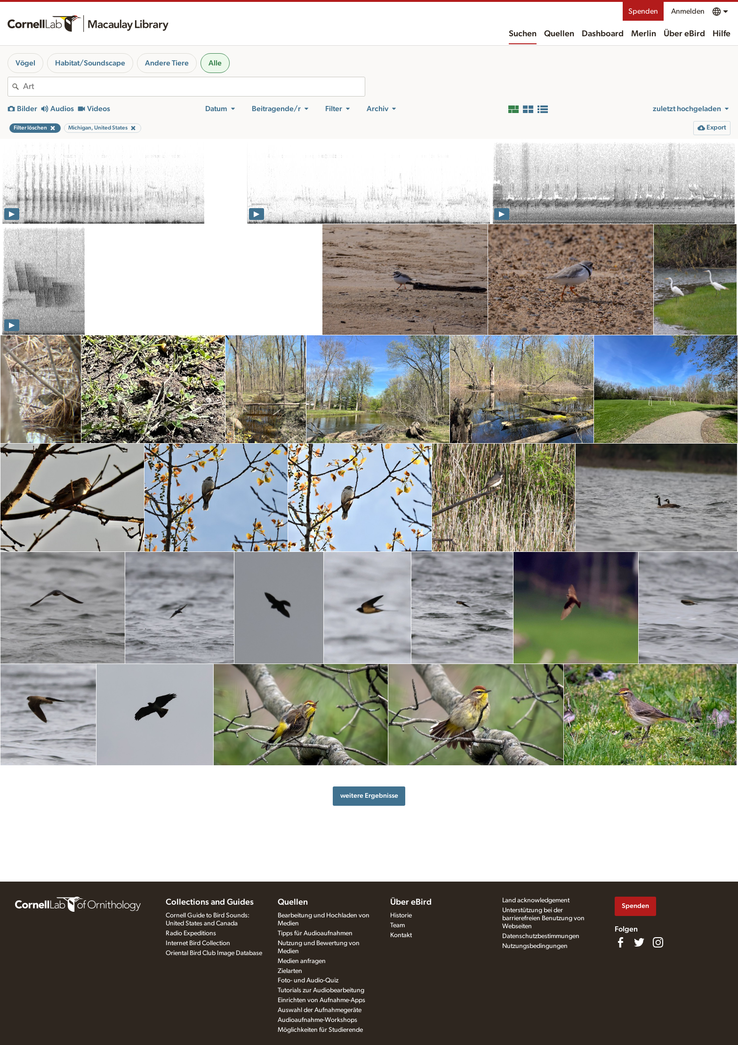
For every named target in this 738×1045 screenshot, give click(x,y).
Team (397, 925)
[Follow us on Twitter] (639, 942)
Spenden (643, 11)
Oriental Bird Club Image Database (214, 953)
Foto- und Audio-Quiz (308, 980)
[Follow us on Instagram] (658, 942)
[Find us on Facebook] (620, 942)
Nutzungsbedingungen (535, 946)
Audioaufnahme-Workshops (317, 1020)
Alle (215, 63)
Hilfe (721, 34)
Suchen (523, 34)
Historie (401, 915)
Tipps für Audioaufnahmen (315, 933)
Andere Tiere (167, 63)
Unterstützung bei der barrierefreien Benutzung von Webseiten (543, 918)
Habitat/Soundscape (90, 63)
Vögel (25, 63)
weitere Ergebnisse (369, 795)
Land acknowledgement (536, 900)
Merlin (643, 34)
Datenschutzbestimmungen (540, 936)
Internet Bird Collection (198, 943)
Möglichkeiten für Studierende (320, 1030)
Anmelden (688, 11)
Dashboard (603, 34)
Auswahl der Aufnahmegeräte (319, 1010)
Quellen (559, 34)
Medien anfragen (302, 961)
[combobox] (194, 86)
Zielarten (290, 971)
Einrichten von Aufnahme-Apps (321, 1000)
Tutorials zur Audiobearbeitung (321, 990)
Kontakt (401, 935)
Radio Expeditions (191, 933)
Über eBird (684, 34)
